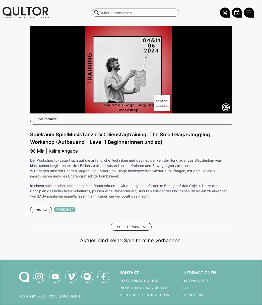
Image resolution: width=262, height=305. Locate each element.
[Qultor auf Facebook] (103, 277)
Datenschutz (195, 281)
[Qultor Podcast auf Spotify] (87, 277)
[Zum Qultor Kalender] (237, 13)
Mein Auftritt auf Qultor (144, 295)
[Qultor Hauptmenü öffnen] (249, 13)
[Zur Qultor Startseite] (26, 12)
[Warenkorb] (225, 13)
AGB (185, 288)
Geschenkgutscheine (140, 281)
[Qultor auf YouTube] (55, 277)
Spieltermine (129, 227)
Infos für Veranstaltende (144, 288)
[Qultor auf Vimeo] (71, 277)
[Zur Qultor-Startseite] (24, 277)
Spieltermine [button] (46, 119)
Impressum (192, 295)
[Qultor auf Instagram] (39, 277)
